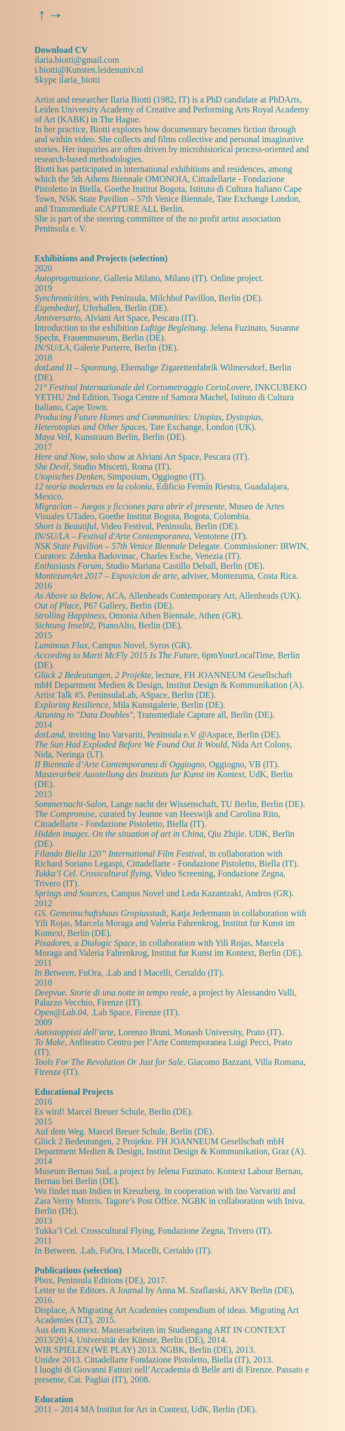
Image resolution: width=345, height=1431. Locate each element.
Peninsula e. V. (61, 228)
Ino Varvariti (120, 734)
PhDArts (284, 99)
